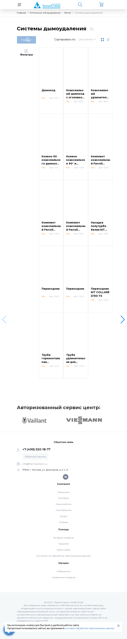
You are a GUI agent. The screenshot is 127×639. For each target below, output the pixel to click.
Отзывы (63, 522)
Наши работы (63, 504)
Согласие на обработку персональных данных (63, 555)
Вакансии (63, 492)
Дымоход (48, 90)
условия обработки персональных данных (89, 628)
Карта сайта (63, 549)
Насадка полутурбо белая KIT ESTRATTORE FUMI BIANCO (100, 229)
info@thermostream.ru (34, 463)
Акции (63, 516)
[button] (122, 320)
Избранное (63, 571)
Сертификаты (63, 510)
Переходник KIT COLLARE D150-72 (100, 292)
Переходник (51, 288)
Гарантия (63, 543)
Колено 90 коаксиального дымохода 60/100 (51, 162)
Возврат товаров (63, 537)
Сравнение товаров (63, 577)
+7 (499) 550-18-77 (36, 449)
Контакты (63, 498)
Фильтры (26, 52)
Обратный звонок (35, 456)
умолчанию (86, 39)
